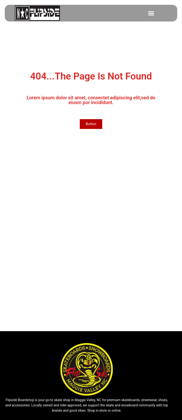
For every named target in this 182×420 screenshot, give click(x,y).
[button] (151, 13)
